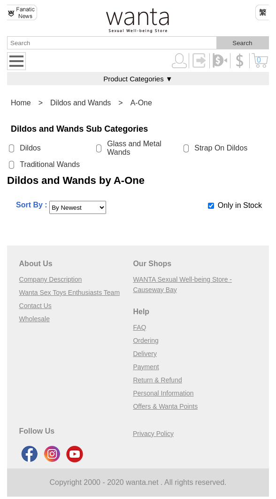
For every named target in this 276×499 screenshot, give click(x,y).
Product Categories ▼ (137, 79)
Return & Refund (157, 380)
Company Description (50, 279)
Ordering (145, 340)
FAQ (139, 327)
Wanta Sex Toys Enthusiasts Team (69, 292)
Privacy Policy (153, 433)
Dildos (30, 148)
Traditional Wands (50, 164)
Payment (146, 367)
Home (21, 103)
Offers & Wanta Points (165, 406)
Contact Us (35, 305)
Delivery (145, 353)
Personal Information (163, 393)
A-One (141, 103)
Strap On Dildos (220, 148)
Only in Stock (240, 205)
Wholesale (34, 319)
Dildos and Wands (80, 103)
